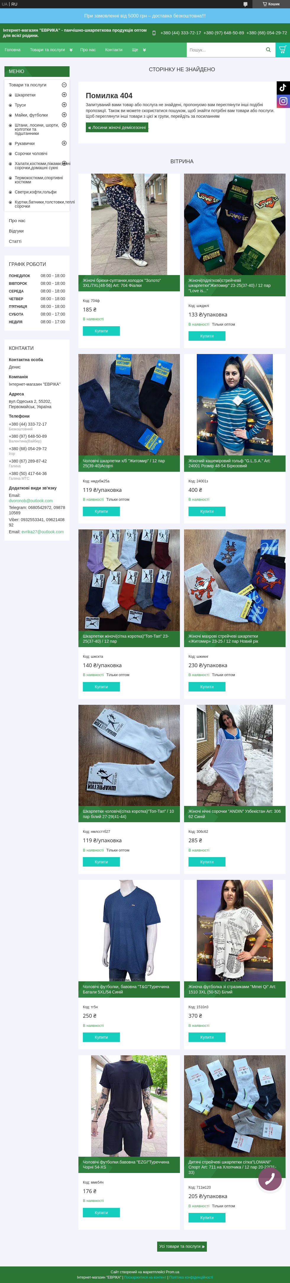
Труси (20, 105)
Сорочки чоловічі (31, 153)
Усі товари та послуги (180, 1246)
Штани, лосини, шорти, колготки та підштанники (37, 129)
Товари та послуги (47, 49)
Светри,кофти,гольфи (36, 192)
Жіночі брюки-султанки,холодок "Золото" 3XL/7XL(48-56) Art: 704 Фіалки (122, 283)
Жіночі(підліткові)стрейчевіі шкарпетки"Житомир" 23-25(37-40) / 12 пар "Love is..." (229, 285)
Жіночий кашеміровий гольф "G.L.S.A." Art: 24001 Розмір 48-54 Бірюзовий (229, 463)
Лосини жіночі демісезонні (119, 127)
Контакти (113, 49)
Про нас (88, 49)
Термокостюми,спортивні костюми (39, 179)
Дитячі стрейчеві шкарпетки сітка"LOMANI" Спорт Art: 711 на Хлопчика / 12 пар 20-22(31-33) (232, 1167)
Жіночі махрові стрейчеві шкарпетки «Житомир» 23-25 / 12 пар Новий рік (223, 639)
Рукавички (25, 143)
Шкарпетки (25, 95)
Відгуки (16, 230)
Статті (15, 241)
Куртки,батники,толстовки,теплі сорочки (42, 204)
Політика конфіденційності (191, 1277)
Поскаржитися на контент (145, 1277)
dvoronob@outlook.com (31, 500)
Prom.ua (172, 1272)
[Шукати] (268, 50)
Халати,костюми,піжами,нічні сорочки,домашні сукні (42, 165)
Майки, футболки (31, 115)
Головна (12, 49)
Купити (101, 331)
